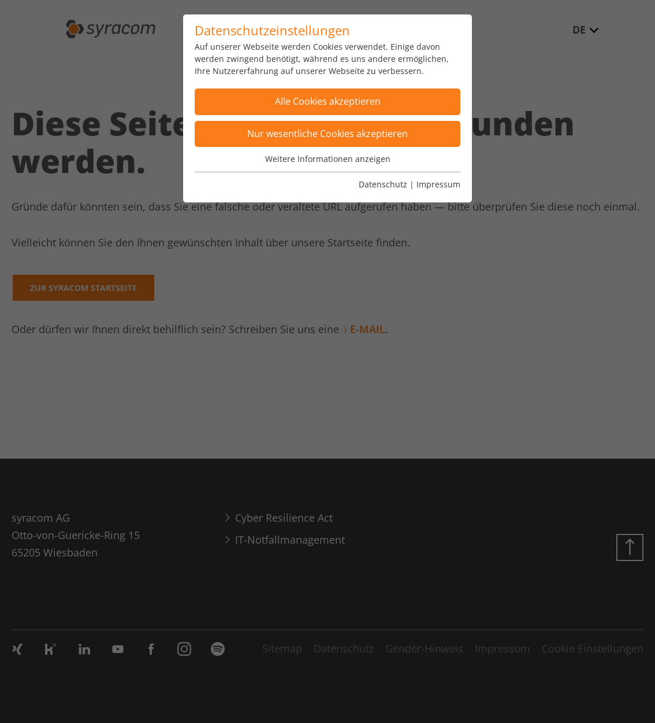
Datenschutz (383, 184)
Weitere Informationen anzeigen (327, 158)
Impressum (438, 184)
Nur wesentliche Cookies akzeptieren (327, 133)
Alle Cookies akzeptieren (328, 101)
